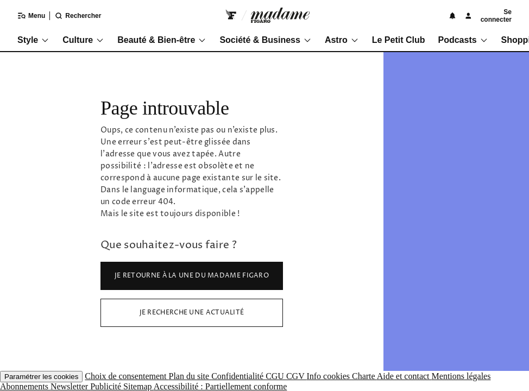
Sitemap (138, 386)
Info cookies (329, 376)
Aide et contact (404, 376)
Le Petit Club (398, 40)
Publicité (106, 386)
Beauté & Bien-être (161, 40)
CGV (296, 376)
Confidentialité (238, 376)
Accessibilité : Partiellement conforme (220, 386)
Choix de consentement (126, 376)
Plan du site (189, 376)
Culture (83, 40)
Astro (342, 40)
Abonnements (25, 386)
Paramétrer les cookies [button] (41, 377)
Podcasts (463, 40)
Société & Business (265, 40)
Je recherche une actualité (192, 312)
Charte (364, 376)
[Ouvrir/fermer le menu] (24, 15)
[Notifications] (452, 16)
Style (33, 40)
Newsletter (70, 386)
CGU (276, 376)
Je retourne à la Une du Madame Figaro (192, 275)
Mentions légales (461, 376)
